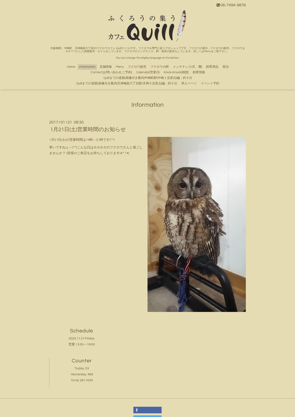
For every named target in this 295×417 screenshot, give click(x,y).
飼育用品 (212, 66)
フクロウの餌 (159, 66)
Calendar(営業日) (148, 72)
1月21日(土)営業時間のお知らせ (88, 129)
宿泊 (225, 66)
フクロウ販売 (137, 66)
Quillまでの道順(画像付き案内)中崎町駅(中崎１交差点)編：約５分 (147, 77)
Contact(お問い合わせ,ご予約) (111, 72)
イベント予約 (210, 83)
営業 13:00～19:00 (81, 344)
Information (87, 66)
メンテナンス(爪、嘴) (187, 66)
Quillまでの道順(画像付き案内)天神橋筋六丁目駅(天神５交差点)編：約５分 (126, 83)
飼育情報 (199, 72)
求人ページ (189, 83)
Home (71, 66)
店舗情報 (106, 66)
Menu (120, 66)
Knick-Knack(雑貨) (176, 72)
